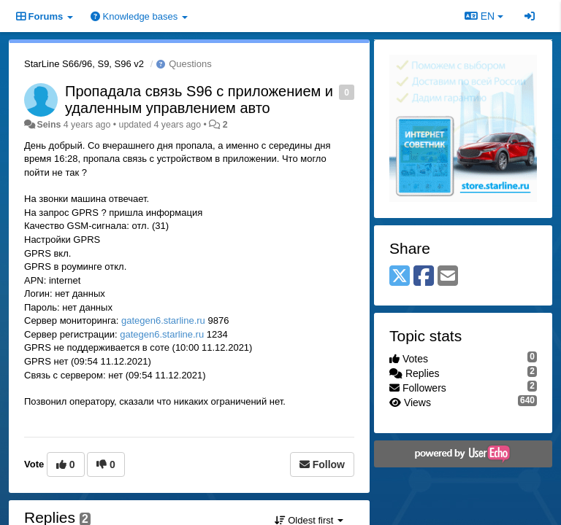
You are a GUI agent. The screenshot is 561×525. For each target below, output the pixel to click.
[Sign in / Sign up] (529, 16)
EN (484, 16)
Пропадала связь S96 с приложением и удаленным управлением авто (199, 99)
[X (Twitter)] (399, 276)
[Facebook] (423, 276)
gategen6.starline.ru (163, 320)
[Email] (448, 276)
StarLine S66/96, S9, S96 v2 (84, 63)
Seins (49, 125)
